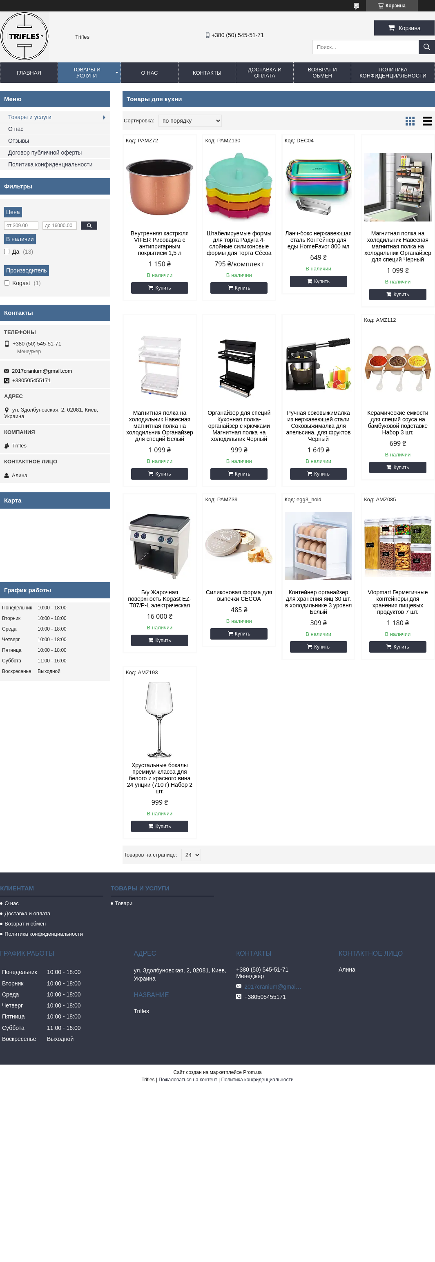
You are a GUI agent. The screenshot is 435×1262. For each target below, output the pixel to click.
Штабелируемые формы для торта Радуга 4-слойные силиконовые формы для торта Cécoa (239, 243)
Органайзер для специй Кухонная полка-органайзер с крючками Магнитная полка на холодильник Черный (238, 426)
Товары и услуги (86, 72)
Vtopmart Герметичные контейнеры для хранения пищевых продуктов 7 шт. (398, 602)
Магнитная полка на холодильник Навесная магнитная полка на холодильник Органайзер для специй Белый (159, 426)
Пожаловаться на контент (187, 1080)
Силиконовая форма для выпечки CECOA (239, 595)
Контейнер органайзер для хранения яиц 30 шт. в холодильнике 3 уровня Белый (318, 602)
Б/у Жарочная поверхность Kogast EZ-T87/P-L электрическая (159, 599)
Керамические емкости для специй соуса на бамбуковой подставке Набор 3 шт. (397, 423)
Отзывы (18, 140)
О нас (149, 73)
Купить (163, 288)
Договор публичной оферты (45, 152)
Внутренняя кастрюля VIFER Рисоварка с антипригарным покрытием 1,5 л (160, 243)
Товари (124, 903)
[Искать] (427, 47)
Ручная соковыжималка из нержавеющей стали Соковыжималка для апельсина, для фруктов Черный (318, 426)
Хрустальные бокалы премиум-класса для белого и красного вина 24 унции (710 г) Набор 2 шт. (159, 778)
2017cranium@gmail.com (42, 371)
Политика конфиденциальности (392, 72)
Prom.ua (252, 1072)
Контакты (207, 73)
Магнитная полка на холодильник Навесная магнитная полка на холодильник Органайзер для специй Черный (397, 246)
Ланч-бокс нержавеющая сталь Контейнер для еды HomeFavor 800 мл (318, 240)
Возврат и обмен (322, 72)
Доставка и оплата (264, 72)
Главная (29, 73)
